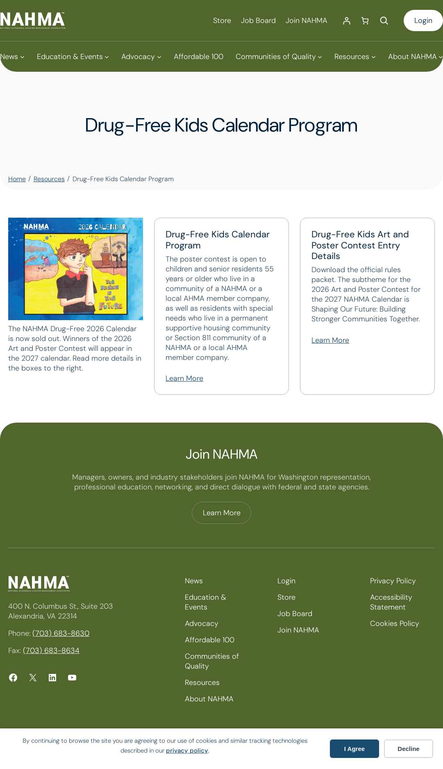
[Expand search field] (384, 20)
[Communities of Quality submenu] (279, 56)
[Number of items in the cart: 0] (365, 20)
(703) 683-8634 (51, 650)
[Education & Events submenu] (73, 56)
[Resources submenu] (354, 56)
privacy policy (187, 750)
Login (423, 20)
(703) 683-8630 (60, 633)
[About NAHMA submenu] (415, 56)
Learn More (184, 378)
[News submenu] (12, 56)
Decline (408, 748)
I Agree (354, 748)
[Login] (346, 20)
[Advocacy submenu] (141, 56)
